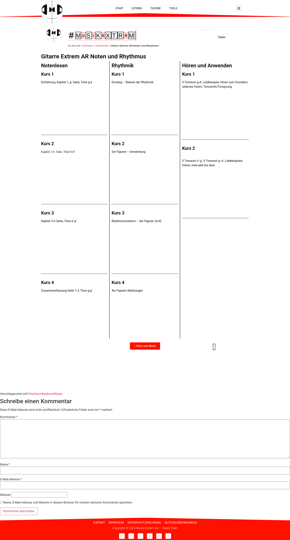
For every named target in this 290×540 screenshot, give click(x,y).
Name (5, 463)
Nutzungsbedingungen (181, 522)
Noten (59, 393)
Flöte (30, 393)
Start (119, 8)
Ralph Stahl (170, 527)
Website (5, 494)
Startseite (87, 45)
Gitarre (37, 393)
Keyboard (48, 393)
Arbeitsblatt (101, 45)
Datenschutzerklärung (144, 522)
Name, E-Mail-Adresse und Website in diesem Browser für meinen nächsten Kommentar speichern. (68, 501)
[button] (238, 8)
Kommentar (9, 416)
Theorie (155, 8)
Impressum (116, 522)
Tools (173, 8)
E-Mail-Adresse (11, 478)
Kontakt (99, 522)
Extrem (137, 8)
